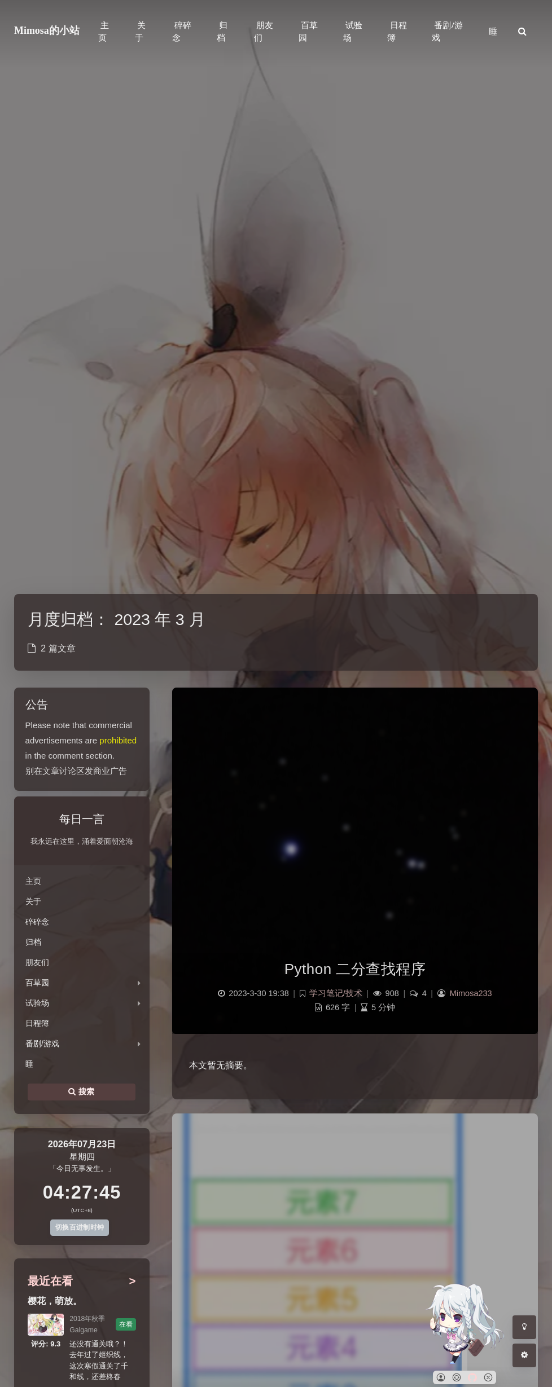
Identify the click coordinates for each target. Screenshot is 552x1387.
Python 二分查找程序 (355, 969)
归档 (33, 941)
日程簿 (37, 1023)
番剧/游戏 (42, 1043)
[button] (441, 1377)
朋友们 (37, 962)
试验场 (37, 1002)
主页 (33, 881)
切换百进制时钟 (79, 1227)
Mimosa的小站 (47, 30)
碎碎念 (37, 921)
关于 (33, 901)
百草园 (37, 982)
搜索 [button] (81, 1092)
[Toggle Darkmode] (524, 1327)
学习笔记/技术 (335, 993)
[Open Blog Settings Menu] (524, 1355)
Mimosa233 (471, 993)
